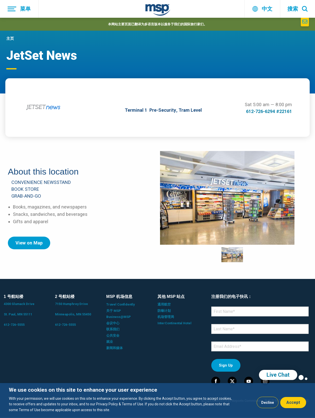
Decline (267, 403)
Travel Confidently (120, 304)
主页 (10, 38)
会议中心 (112, 323)
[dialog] (157, 400)
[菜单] (19, 9)
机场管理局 (166, 317)
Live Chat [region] (278, 375)
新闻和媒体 (114, 348)
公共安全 (112, 335)
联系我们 (112, 329)
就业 (109, 342)
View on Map (29, 242)
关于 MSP (113, 311)
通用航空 (164, 304)
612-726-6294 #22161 (269, 111)
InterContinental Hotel (174, 323)
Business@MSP (118, 317)
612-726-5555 (14, 325)
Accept (293, 402)
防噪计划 (164, 311)
